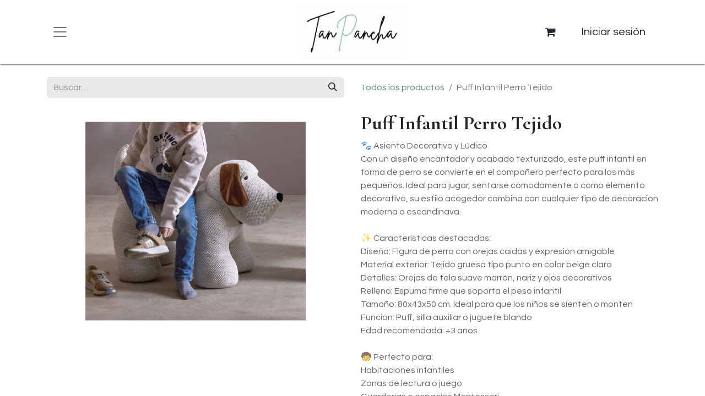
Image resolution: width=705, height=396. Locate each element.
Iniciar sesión (613, 31)
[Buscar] (332, 87)
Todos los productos (402, 87)
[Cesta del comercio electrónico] (551, 32)
